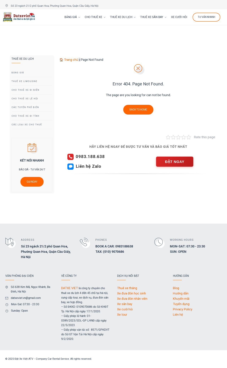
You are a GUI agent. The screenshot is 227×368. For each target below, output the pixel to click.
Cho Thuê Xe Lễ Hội (25, 98)
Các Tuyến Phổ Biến (25, 107)
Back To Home (138, 109)
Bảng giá (18, 72)
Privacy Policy (182, 309)
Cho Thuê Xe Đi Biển (25, 90)
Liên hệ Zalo (88, 166)
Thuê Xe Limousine (24, 81)
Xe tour (122, 314)
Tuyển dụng (181, 304)
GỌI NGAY (32, 181)
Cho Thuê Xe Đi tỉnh (25, 116)
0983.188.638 (90, 156)
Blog (176, 288)
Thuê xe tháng (127, 288)
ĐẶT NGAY (174, 162)
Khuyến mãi (181, 298)
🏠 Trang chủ (68, 60)
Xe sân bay (124, 304)
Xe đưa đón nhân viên (132, 298)
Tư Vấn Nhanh (206, 17)
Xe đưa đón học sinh (131, 293)
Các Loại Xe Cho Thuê (27, 124)
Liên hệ (178, 314)
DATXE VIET (69, 288)
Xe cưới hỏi (125, 309)
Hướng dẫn (181, 293)
